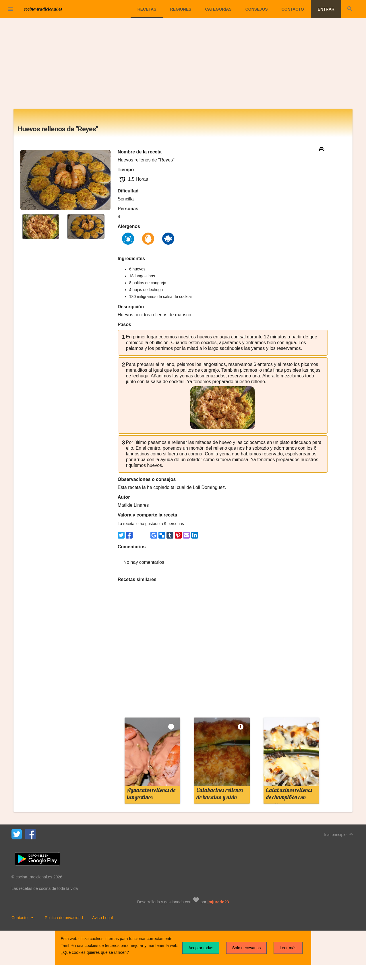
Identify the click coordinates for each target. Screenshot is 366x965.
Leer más (288, 947)
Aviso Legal (102, 917)
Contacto (293, 9)
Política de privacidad (64, 917)
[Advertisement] (183, 66)
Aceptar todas (200, 947)
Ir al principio (339, 834)
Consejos (256, 9)
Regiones (180, 9)
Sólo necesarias (246, 947)
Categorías (218, 9)
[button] (10, 9)
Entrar (326, 9)
